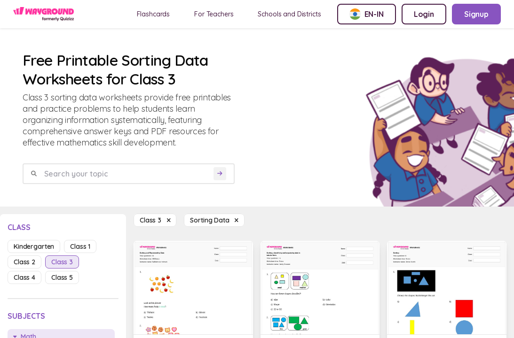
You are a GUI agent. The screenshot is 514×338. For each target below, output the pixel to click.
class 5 (62, 277)
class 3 (62, 262)
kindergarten (34, 246)
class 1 (80, 246)
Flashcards (153, 14)
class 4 (24, 277)
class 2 (24, 262)
